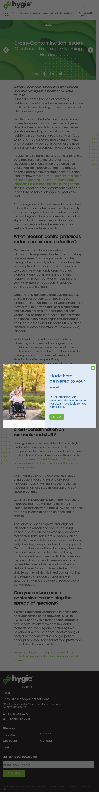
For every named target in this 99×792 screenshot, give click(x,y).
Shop (57, 416)
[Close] (93, 368)
